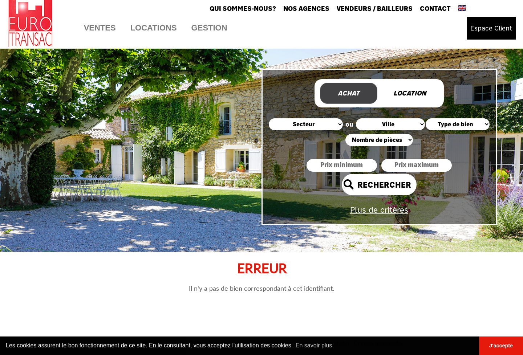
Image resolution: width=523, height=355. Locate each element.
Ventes (100, 27)
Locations (153, 27)
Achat (349, 93)
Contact (435, 8)
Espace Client (491, 28)
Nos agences (306, 8)
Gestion (209, 27)
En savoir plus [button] (314, 345)
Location (409, 93)
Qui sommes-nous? (243, 8)
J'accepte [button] (501, 345)
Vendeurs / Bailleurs (375, 8)
